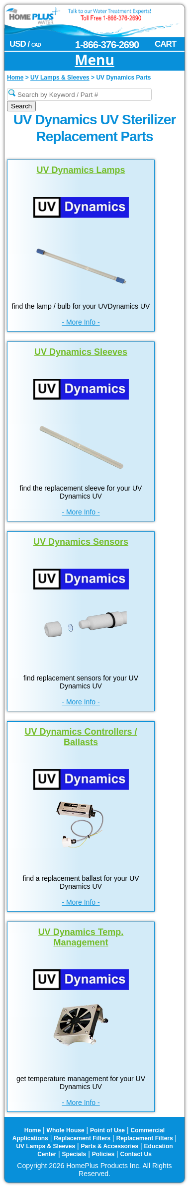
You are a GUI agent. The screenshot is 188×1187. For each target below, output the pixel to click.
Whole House (66, 1130)
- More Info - (80, 322)
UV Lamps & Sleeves (45, 1146)
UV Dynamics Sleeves (80, 352)
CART (165, 44)
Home (32, 1130)
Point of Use (107, 1130)
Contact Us (136, 1154)
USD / (25, 44)
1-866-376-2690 (107, 44)
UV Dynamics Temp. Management (81, 937)
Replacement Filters (82, 1138)
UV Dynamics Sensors (80, 542)
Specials (74, 1154)
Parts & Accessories (110, 1146)
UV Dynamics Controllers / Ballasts (80, 737)
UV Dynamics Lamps (80, 170)
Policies (103, 1154)
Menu (94, 60)
